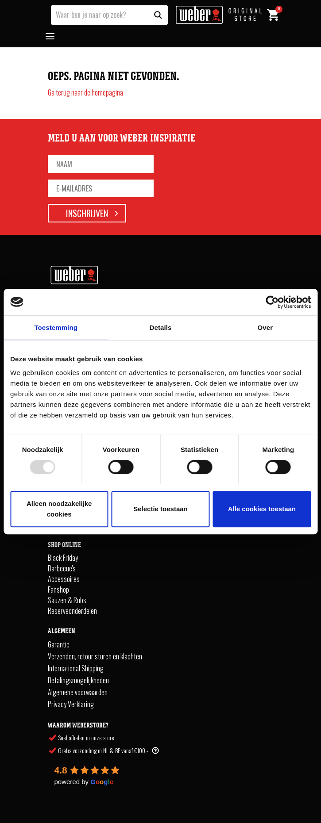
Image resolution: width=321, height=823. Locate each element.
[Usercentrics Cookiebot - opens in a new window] (272, 302)
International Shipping (76, 668)
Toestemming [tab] (55, 327)
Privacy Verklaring (71, 704)
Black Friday (63, 557)
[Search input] (100, 14)
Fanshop (58, 589)
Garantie (59, 644)
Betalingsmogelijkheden (78, 680)
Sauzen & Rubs (67, 600)
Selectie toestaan (160, 509)
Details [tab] (161, 327)
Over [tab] (265, 327)
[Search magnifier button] (158, 15)
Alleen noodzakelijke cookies (59, 509)
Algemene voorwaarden (78, 692)
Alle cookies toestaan (262, 509)
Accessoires (64, 579)
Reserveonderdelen (72, 610)
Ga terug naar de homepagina (85, 92)
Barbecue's (62, 568)
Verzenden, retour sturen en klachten (95, 656)
